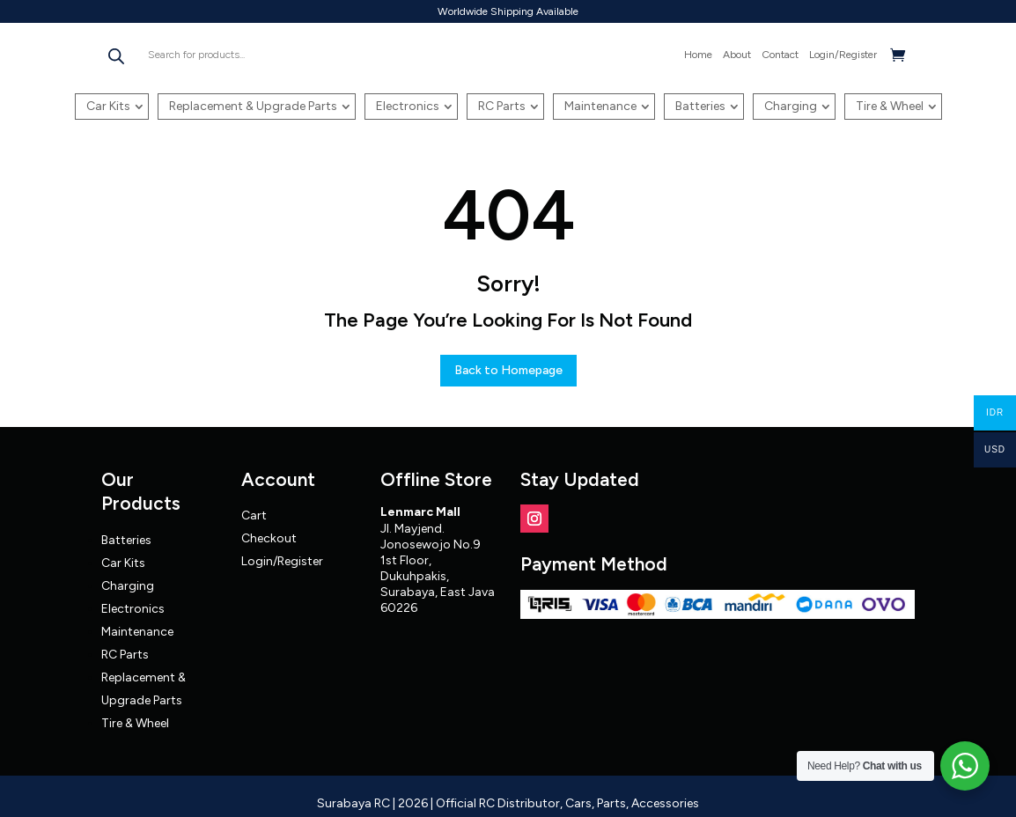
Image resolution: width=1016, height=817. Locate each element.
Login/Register (843, 54)
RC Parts (502, 106)
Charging (790, 106)
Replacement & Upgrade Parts (253, 106)
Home (698, 54)
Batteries (700, 106)
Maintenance (600, 106)
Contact (780, 54)
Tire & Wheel (890, 106)
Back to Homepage (508, 370)
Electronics (407, 106)
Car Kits (108, 106)
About (737, 54)
